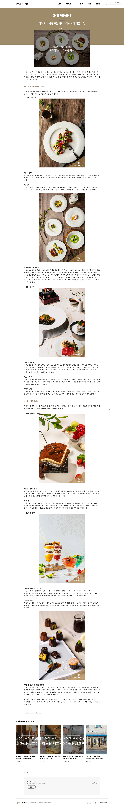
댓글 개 (26, 773)
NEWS (98, 4)
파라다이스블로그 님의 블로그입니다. (36, 783)
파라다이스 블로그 (33, 781)
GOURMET (80, 4)
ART (59, 4)
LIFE (89, 4)
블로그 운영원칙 (103, 803)
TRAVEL (68, 4)
